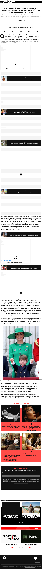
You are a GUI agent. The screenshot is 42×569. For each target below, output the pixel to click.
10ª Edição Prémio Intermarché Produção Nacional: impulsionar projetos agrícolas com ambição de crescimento (31, 516)
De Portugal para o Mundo (11, 544)
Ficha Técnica (5, 562)
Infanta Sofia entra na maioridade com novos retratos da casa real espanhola (24, 235)
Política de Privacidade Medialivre (30, 567)
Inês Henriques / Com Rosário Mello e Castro (21, 27)
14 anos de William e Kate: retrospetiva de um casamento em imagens (24, 268)
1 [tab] (19, 522)
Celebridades (21, 7)
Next (30, 522)
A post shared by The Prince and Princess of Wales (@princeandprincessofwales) (15, 68)
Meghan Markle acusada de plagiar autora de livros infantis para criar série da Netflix (24, 192)
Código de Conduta (26, 562)
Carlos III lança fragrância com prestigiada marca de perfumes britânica (24, 143)
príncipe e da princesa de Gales (17, 216)
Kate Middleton (21, 34)
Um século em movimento (31, 544)
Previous (12, 522)
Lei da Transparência (18, 562)
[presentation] (21, 485)
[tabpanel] (11, 510)
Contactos (32, 562)
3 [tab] (22, 522)
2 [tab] (21, 522)
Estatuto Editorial (11, 562)
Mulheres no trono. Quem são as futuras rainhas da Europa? (24, 112)
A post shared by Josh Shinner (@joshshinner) (15, 262)
